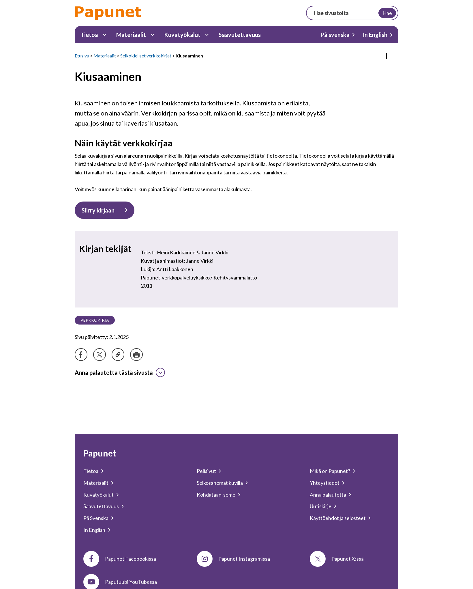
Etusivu (82, 55)
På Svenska (95, 518)
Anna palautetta (328, 494)
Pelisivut (206, 471)
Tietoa (89, 34)
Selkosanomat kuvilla (220, 483)
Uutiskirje (320, 506)
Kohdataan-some (216, 494)
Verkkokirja (94, 320)
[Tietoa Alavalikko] (104, 35)
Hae (387, 13)
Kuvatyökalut (182, 34)
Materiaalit (131, 34)
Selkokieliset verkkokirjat (145, 55)
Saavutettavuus (240, 34)
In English (375, 34)
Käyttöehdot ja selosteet (338, 518)
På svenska (335, 34)
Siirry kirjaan (98, 210)
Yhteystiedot (324, 483)
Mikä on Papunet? (330, 471)
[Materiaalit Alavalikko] (152, 35)
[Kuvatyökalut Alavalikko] (207, 35)
